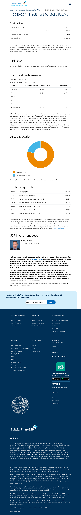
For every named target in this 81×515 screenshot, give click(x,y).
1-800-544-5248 (58, 343)
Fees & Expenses (56, 334)
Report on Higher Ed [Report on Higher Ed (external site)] (16, 351)
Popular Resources (16, 345)
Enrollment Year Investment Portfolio (27, 10)
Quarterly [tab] (22, 79)
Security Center (55, 400)
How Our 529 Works (36, 320)
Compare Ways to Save (37, 323)
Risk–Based (55, 325)
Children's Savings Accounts (18, 367)
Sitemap (53, 397)
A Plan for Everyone (16, 323)
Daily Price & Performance (59, 331)
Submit (51, 302)
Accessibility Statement (57, 395)
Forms (33, 348)
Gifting (13, 359)
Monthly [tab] (13, 79)
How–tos (33, 345)
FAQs (12, 356)
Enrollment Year (56, 323)
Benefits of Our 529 (16, 320)
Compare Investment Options (60, 320)
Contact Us (55, 346)
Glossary (13, 365)
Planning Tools (15, 354)
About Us (13, 325)
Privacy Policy (55, 392)
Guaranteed (55, 328)
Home (11, 10)
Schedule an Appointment (18, 370)
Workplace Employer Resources (20, 348)
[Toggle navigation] (70, 4)
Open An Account (36, 351)
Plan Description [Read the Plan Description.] (59, 228)
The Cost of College (36, 325)
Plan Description (55, 403)
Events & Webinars (16, 362)
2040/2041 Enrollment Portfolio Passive (55, 10)
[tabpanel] (40, 95)
